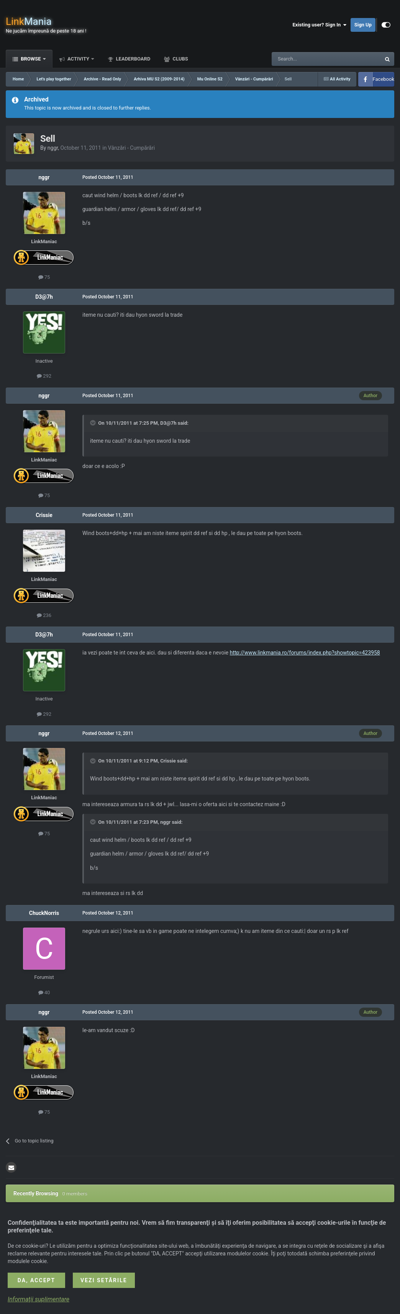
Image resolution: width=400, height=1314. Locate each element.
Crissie (44, 515)
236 (44, 615)
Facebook (383, 79)
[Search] (308, 59)
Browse (31, 59)
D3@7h (44, 297)
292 (44, 376)
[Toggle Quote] (93, 423)
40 (44, 992)
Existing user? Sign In (320, 25)
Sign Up (363, 25)
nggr (53, 148)
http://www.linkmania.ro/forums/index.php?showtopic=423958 (305, 653)
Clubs (179, 59)
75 (44, 277)
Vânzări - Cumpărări (131, 148)
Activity (78, 59)
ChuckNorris (44, 913)
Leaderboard (132, 59)
